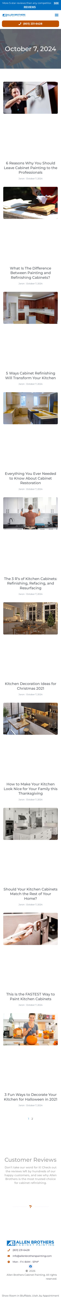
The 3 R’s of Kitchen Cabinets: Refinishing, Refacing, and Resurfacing (30, 583)
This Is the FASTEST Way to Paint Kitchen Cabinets (30, 996)
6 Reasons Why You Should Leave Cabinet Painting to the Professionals (30, 168)
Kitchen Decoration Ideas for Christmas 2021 (30, 686)
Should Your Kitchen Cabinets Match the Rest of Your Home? (30, 894)
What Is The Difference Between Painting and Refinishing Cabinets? (30, 273)
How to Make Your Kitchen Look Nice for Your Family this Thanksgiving (30, 789)
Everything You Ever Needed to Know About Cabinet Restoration (30, 478)
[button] (57, 15)
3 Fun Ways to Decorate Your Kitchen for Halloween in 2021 (30, 1097)
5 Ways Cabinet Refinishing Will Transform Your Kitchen (30, 375)
